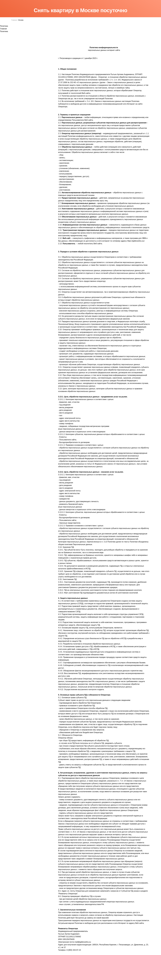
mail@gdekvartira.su (83, 942)
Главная (14, 20)
